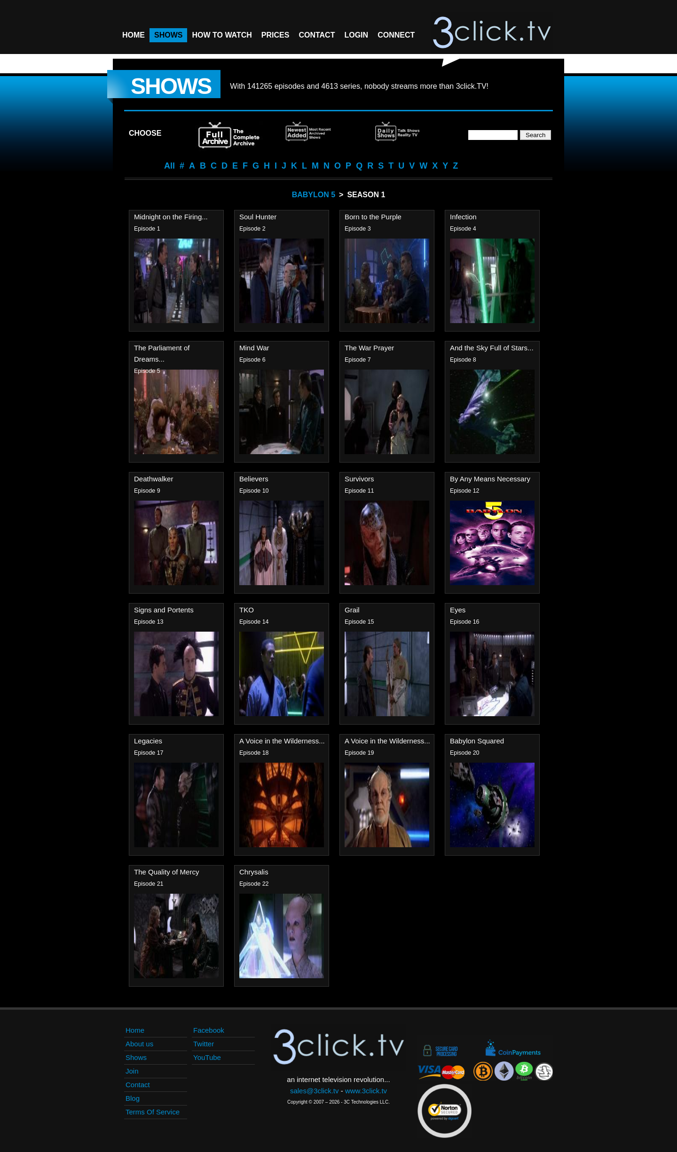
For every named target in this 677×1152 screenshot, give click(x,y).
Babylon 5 (313, 195)
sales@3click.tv (314, 1091)
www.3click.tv (366, 1091)
